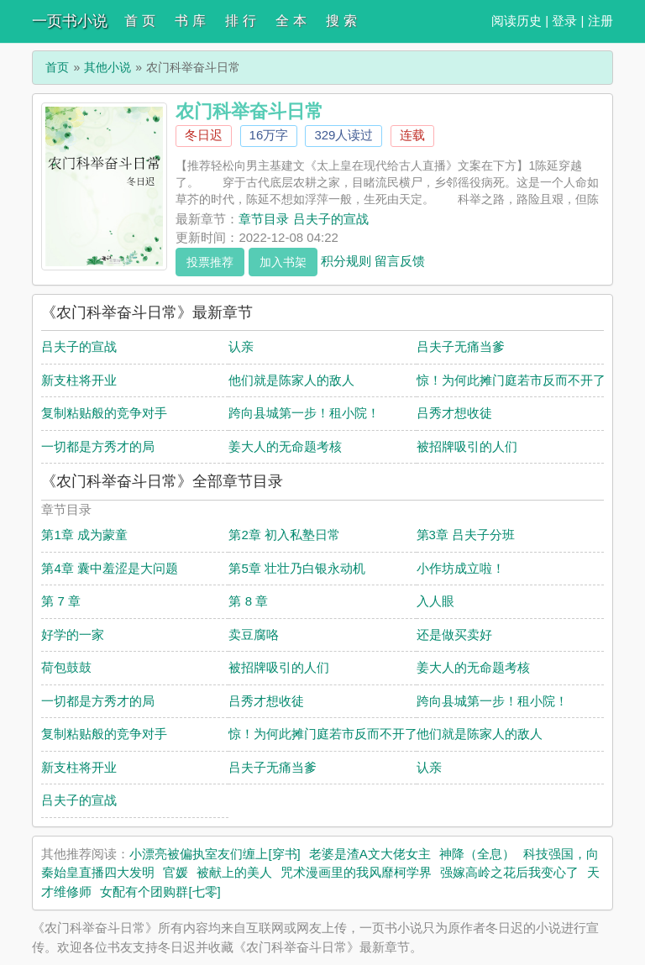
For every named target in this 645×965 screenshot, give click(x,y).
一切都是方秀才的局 (98, 446)
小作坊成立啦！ (461, 568)
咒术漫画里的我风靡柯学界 (356, 872)
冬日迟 (204, 135)
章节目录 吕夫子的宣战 (303, 219)
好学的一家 (72, 634)
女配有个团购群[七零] (160, 891)
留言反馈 (400, 260)
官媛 (175, 872)
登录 (564, 20)
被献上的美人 (234, 872)
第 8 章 (248, 601)
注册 (600, 20)
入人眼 (435, 601)
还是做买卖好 (454, 634)
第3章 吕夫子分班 (466, 534)
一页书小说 (70, 21)
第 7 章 (61, 601)
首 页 (139, 20)
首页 (57, 67)
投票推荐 (209, 262)
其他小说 (107, 67)
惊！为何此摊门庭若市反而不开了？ (517, 380)
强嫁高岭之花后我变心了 (509, 872)
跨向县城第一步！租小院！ (304, 413)
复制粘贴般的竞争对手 (104, 413)
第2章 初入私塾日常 (284, 534)
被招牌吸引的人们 (467, 446)
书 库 (190, 20)
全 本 (290, 20)
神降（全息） (477, 854)
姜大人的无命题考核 (285, 446)
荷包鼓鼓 (66, 667)
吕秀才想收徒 (454, 413)
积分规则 (346, 260)
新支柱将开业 (79, 380)
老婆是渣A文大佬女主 (370, 854)
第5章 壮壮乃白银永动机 (296, 568)
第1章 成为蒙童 (84, 534)
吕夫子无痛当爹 (461, 346)
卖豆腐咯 (253, 634)
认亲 (241, 346)
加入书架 (283, 262)
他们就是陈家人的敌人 (291, 380)
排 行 (240, 20)
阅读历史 (516, 20)
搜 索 (341, 20)
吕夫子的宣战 (79, 346)
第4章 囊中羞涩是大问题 (109, 568)
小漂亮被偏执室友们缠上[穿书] (214, 854)
